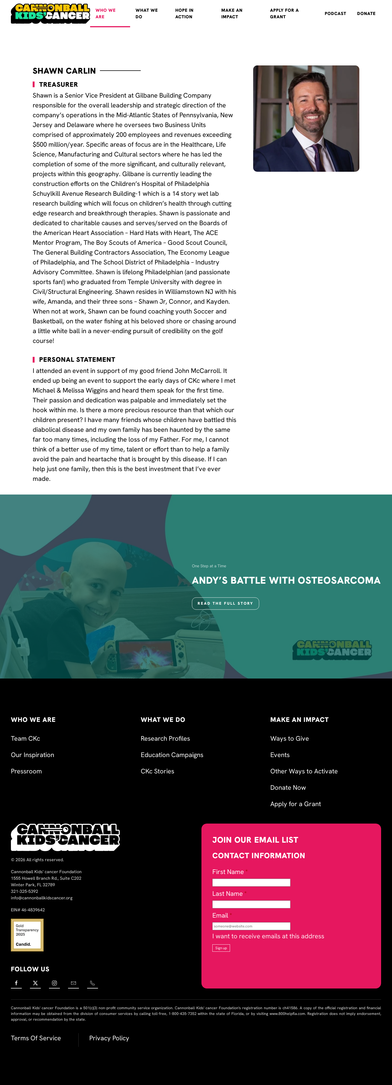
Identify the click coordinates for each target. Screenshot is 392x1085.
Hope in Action (184, 13)
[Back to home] (50, 13)
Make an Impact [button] (232, 13)
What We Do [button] (147, 13)
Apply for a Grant (284, 13)
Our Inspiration (32, 755)
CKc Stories (157, 771)
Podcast (335, 13)
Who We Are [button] (106, 13)
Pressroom (26, 771)
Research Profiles (165, 738)
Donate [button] (366, 13)
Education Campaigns (172, 755)
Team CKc (25, 738)
